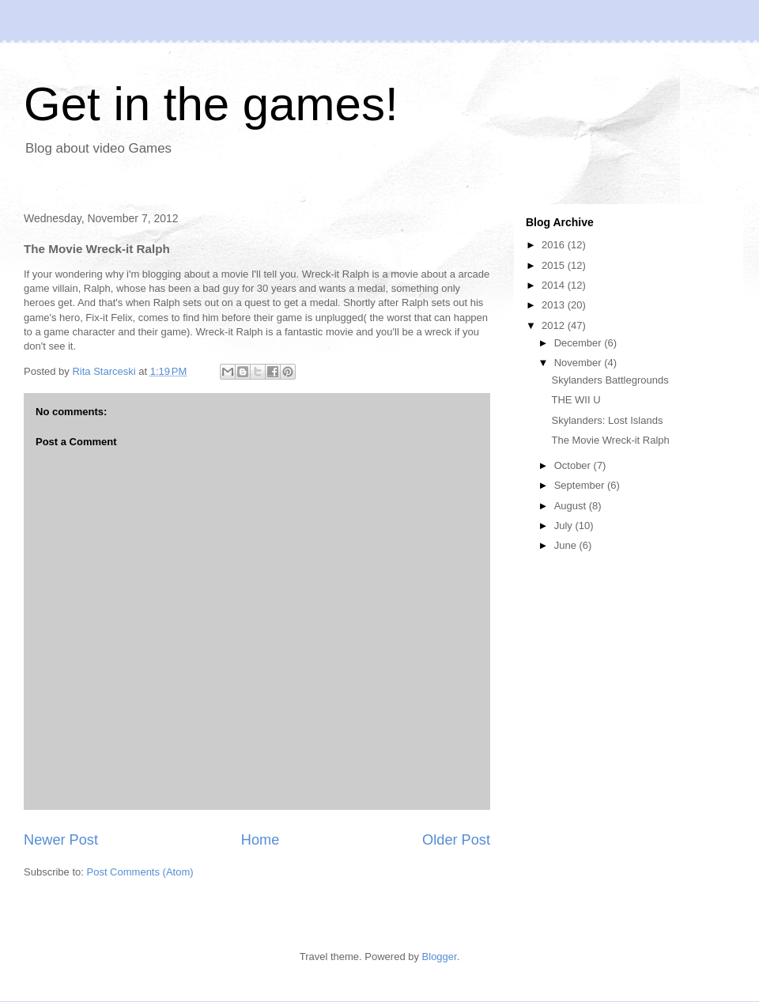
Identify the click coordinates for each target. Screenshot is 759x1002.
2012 (555, 325)
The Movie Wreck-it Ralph (610, 440)
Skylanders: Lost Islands (607, 420)
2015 (555, 265)
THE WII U (575, 400)
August (571, 506)
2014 (555, 285)
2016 (555, 245)
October (574, 465)
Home (260, 840)
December (579, 343)
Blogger (439, 956)
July (565, 525)
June (567, 545)
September (580, 485)
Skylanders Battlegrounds (609, 380)
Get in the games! (211, 104)
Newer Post (61, 840)
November (579, 363)
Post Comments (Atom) (140, 872)
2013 (555, 305)
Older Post (456, 840)
